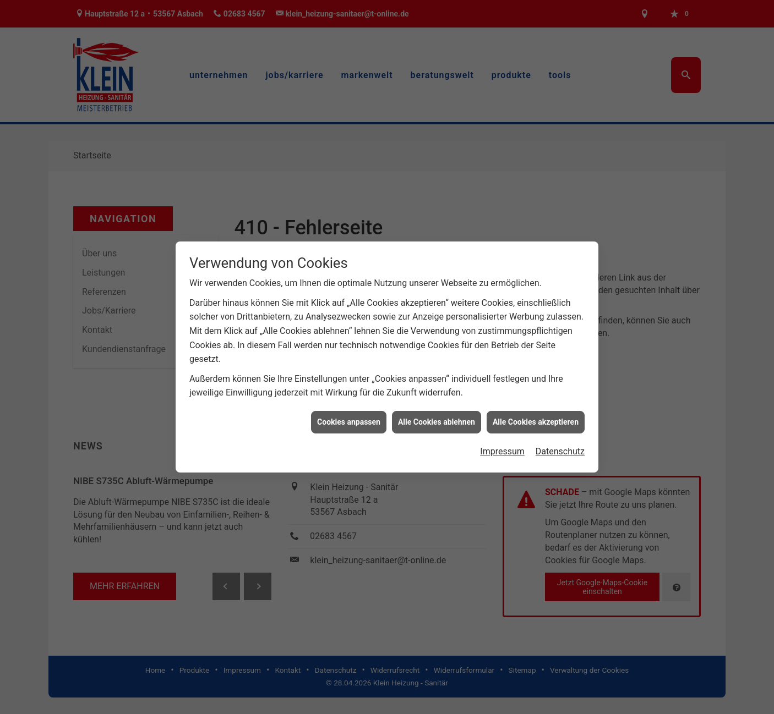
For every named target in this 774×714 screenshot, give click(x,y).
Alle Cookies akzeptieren (536, 421)
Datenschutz (560, 451)
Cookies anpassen (348, 421)
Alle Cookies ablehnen (436, 421)
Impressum (502, 451)
